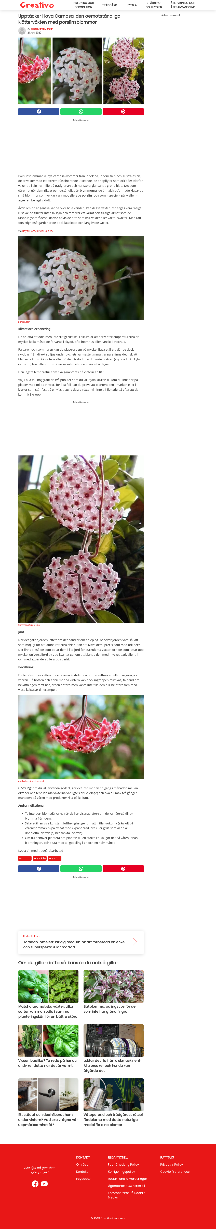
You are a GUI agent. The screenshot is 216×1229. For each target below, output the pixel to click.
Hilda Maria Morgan (42, 29)
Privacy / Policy (171, 1164)
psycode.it (83, 1179)
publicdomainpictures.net (31, 780)
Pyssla (132, 5)
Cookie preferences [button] (175, 1171)
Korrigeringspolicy (121, 1171)
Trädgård (109, 5)
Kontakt (82, 1171)
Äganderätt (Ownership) (126, 1186)
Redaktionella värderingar (127, 1179)
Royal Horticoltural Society (37, 230)
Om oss (82, 1164)
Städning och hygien (153, 5)
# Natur (25, 858)
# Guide (40, 858)
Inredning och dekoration (83, 5)
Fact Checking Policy (123, 1164)
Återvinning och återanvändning (183, 5)
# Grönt (55, 858)
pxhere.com (24, 321)
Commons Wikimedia (29, 624)
